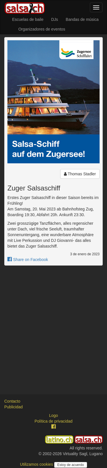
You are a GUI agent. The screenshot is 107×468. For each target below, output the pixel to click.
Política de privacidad (53, 421)
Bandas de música (82, 19)
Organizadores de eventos (41, 29)
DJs (54, 19)
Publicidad (13, 407)
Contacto (12, 401)
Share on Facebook (27, 259)
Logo (53, 415)
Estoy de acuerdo (70, 465)
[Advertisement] (53, 324)
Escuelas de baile (27, 19)
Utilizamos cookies (37, 464)
